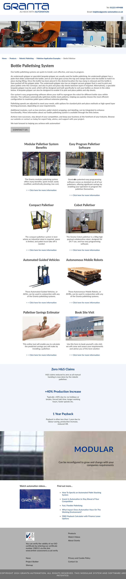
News (28, 558)
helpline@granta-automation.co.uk (108, 12)
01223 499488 (116, 7)
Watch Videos (74, 537)
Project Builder (32, 561)
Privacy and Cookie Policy (79, 558)
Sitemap (29, 565)
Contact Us (73, 561)
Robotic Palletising (26, 58)
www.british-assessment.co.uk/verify (42, 550)
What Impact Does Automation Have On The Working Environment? (81, 510)
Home (4, 58)
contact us (20, 129)
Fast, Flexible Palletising (72, 505)
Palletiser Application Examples (48, 58)
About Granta (74, 540)
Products (13, 58)
